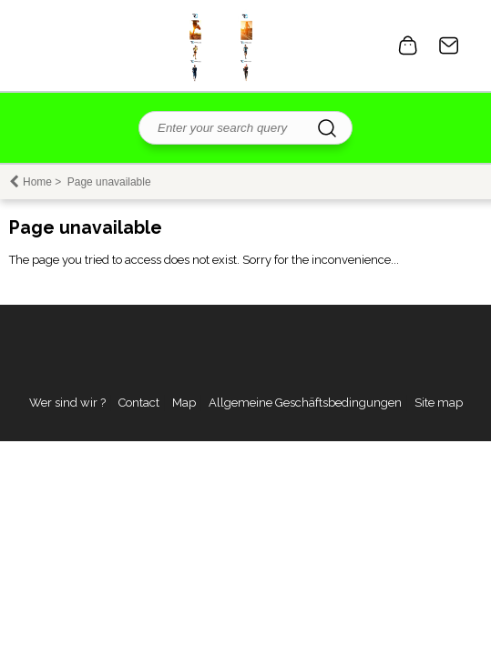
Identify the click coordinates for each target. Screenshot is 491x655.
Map (184, 402)
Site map (438, 402)
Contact (449, 45)
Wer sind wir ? (67, 402)
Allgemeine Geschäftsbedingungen (305, 402)
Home (37, 182)
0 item (408, 45)
